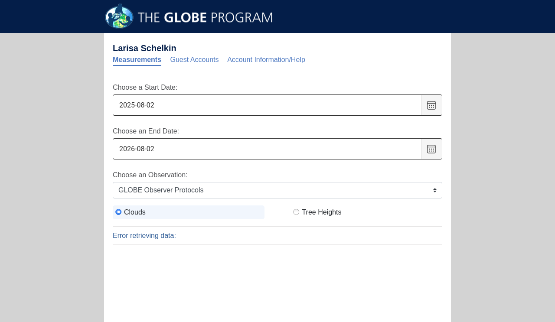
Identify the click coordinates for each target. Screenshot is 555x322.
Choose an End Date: (146, 131)
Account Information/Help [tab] (266, 59)
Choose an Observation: (150, 175)
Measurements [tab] (137, 59)
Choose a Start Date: (145, 87)
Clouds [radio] (135, 212)
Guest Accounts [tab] (194, 59)
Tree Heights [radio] (321, 212)
